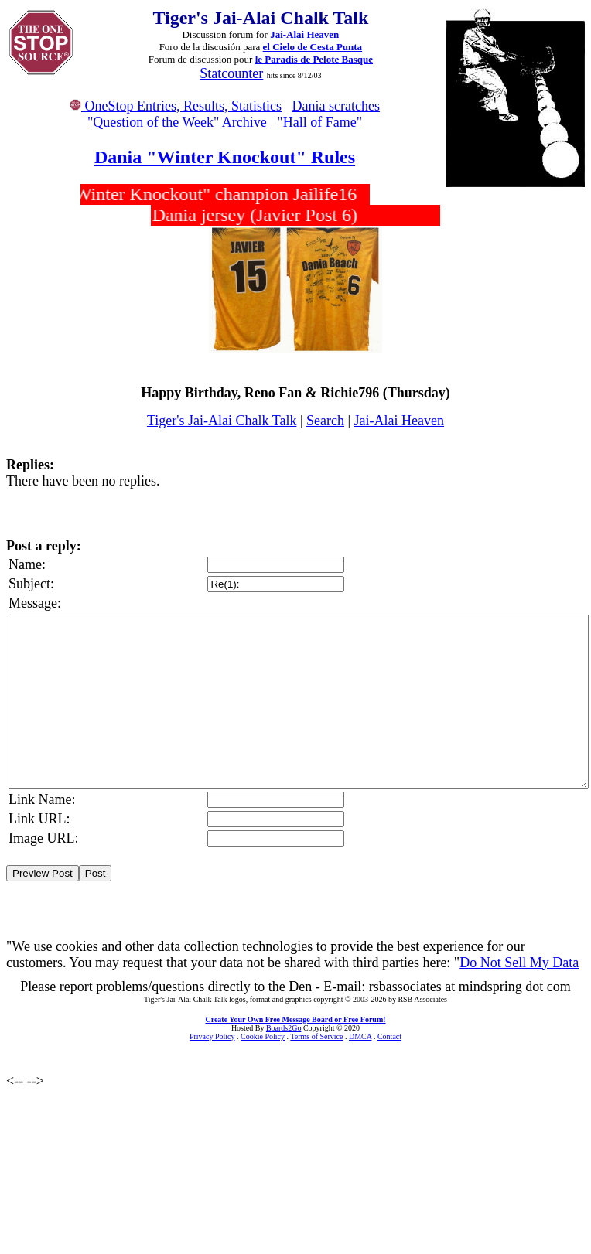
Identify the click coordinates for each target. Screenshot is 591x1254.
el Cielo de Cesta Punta (313, 47)
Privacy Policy (212, 1036)
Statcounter (231, 73)
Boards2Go (284, 1028)
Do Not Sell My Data (519, 962)
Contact (389, 1036)
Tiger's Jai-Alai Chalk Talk (221, 420)
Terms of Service (316, 1036)
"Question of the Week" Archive (177, 122)
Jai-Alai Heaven (304, 34)
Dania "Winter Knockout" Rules (224, 157)
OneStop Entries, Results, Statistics (176, 106)
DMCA (360, 1036)
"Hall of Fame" (319, 122)
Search (325, 420)
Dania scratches (336, 106)
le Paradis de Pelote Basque (314, 59)
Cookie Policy (263, 1036)
